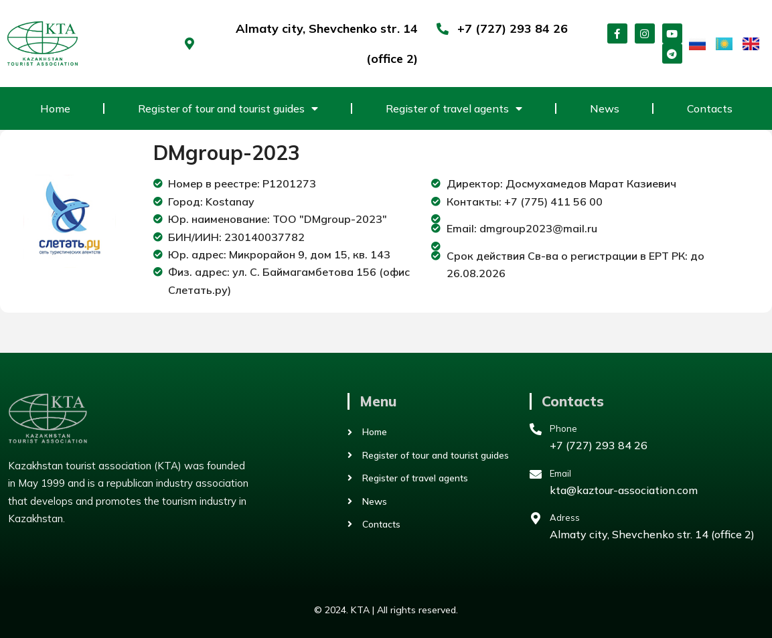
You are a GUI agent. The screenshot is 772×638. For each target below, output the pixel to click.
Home (55, 108)
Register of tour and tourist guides (228, 108)
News (604, 108)
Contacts (709, 108)
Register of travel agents (454, 108)
